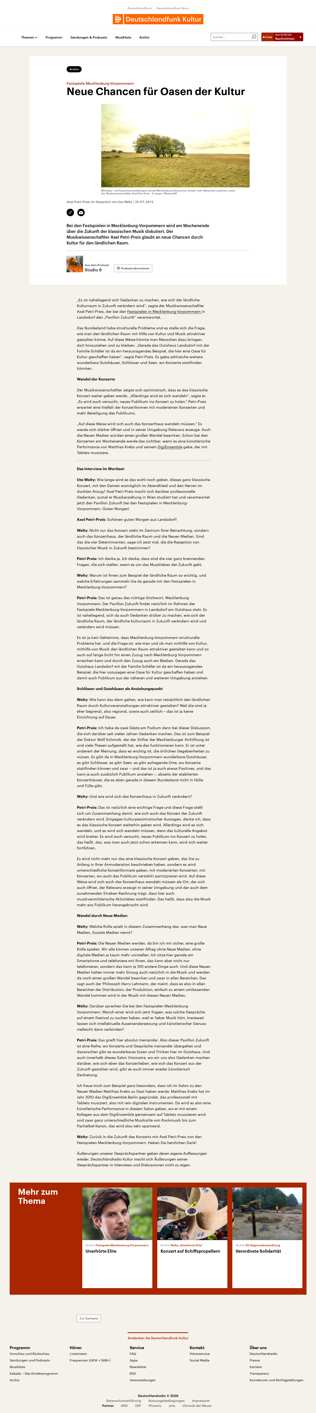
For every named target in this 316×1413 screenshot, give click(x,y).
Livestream (78, 1353)
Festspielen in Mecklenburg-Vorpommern (164, 311)
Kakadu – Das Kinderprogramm (34, 1373)
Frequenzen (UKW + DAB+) (90, 1360)
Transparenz (259, 1373)
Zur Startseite (89, 1318)
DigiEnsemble (170, 447)
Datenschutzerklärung (123, 1400)
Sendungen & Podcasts (88, 37)
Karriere (256, 1367)
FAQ (133, 1353)
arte (172, 1405)
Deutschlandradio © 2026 (158, 1396)
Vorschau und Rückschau (29, 1353)
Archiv (144, 37)
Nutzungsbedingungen (166, 1400)
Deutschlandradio (263, 1353)
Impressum (201, 1400)
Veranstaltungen (143, 1380)
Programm (54, 37)
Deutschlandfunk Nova (173, 8)
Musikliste (123, 37)
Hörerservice (200, 1353)
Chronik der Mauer (197, 1405)
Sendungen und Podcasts (30, 1360)
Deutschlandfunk (140, 8)
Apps (134, 1360)
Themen (27, 37)
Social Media (199, 1360)
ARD (124, 1405)
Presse (255, 1360)
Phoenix (155, 1405)
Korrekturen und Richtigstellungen (276, 1380)
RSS (133, 1373)
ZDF (138, 1405)
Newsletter (138, 1367)
